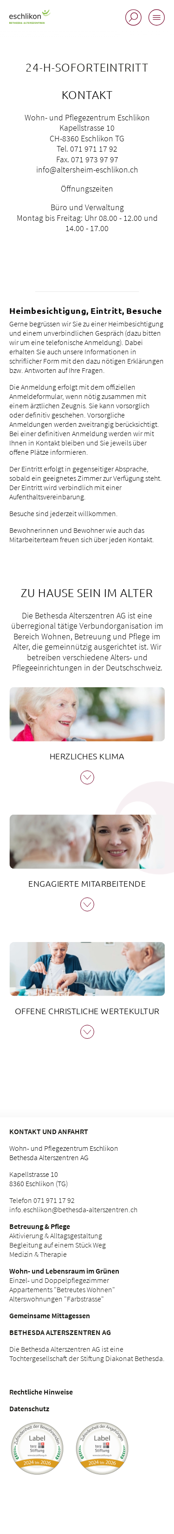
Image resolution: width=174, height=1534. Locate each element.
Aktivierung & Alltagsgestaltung (55, 1235)
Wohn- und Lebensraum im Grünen (64, 1270)
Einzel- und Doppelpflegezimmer (59, 1280)
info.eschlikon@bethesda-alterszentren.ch (73, 1209)
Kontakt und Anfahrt (48, 1131)
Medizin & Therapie (38, 1254)
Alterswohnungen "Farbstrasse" (56, 1298)
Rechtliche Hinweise (41, 1391)
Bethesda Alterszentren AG (60, 1332)
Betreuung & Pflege (39, 1226)
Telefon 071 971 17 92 (42, 1200)
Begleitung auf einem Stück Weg (57, 1244)
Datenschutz (29, 1408)
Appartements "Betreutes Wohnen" (62, 1289)
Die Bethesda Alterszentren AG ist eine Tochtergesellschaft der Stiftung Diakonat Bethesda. (87, 1353)
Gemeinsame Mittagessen (49, 1315)
